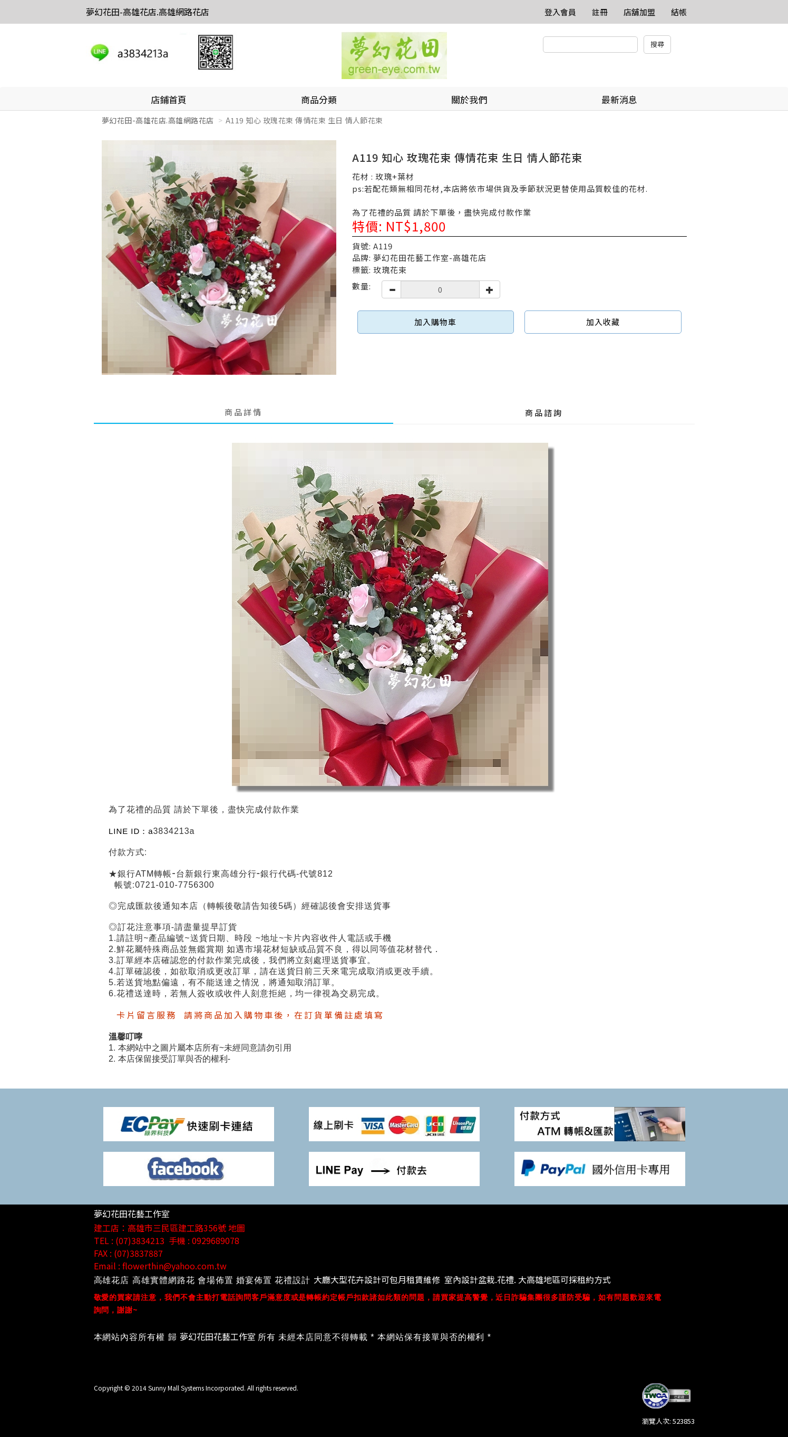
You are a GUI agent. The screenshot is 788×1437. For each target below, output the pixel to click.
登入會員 (560, 11)
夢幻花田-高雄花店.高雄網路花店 (147, 11)
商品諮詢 (544, 412)
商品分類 (319, 99)
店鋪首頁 (169, 99)
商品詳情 (243, 411)
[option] (219, 257)
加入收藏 (603, 321)
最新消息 (619, 99)
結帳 (679, 11)
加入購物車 (435, 321)
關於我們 (469, 99)
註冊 (600, 11)
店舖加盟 (639, 11)
